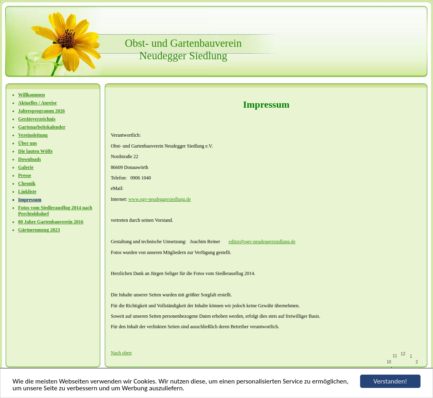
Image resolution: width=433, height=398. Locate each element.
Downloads (29, 159)
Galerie (25, 167)
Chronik (26, 183)
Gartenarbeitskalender (41, 127)
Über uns (27, 143)
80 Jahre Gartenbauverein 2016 (50, 222)
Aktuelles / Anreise (37, 103)
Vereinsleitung (33, 135)
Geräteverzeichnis (37, 119)
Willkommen (31, 95)
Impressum (29, 199)
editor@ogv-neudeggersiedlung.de (262, 241)
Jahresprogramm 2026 (41, 111)
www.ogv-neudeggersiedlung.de (159, 199)
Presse (24, 175)
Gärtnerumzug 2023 (39, 230)
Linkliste (27, 191)
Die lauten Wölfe (35, 151)
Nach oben (121, 353)
